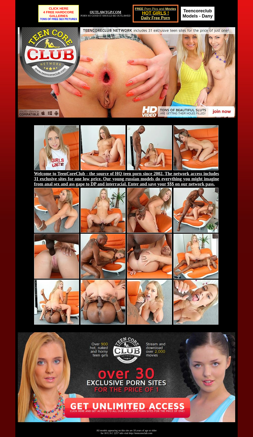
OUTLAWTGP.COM (105, 12)
